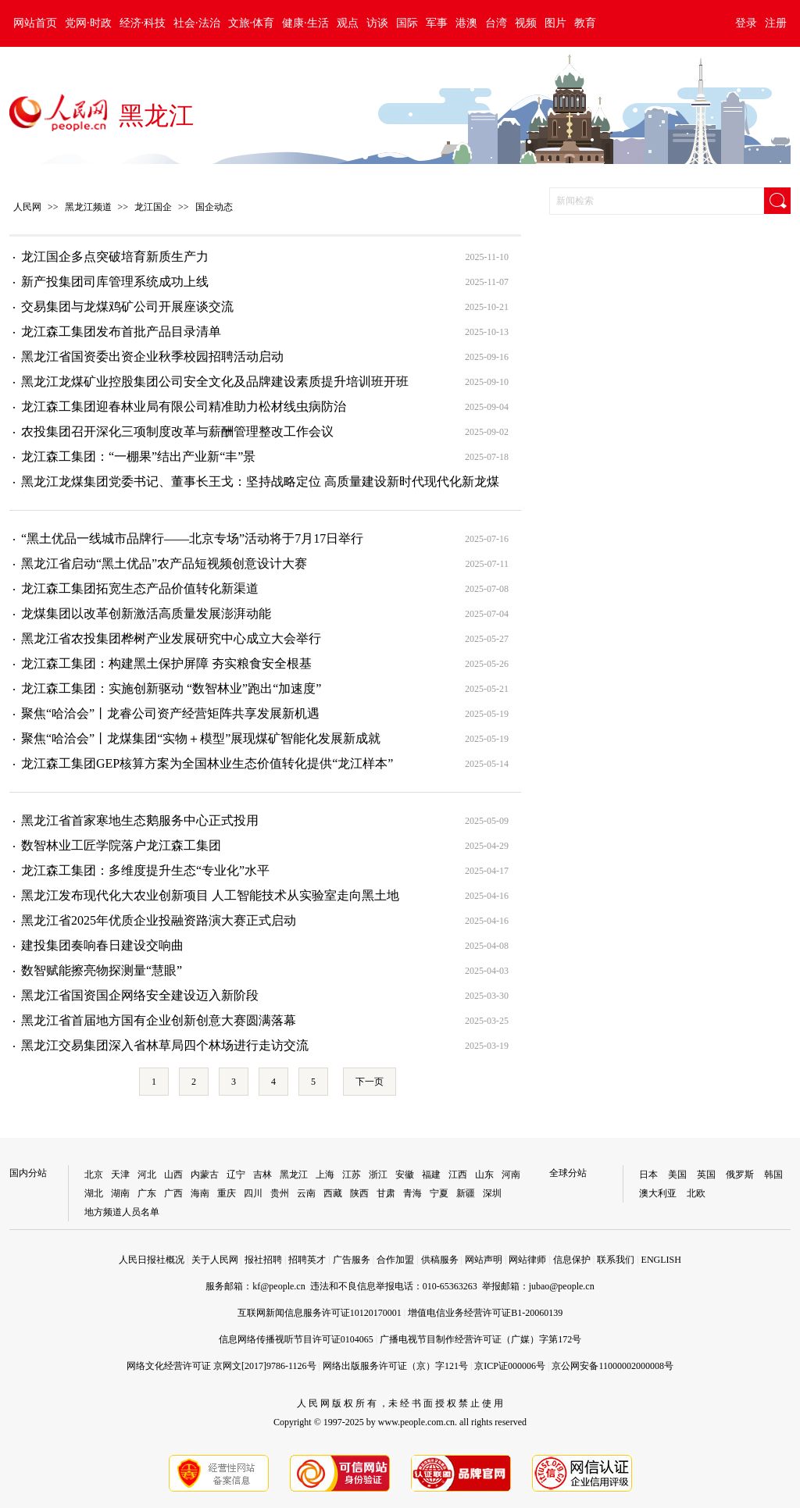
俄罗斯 (740, 1174)
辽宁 (236, 1174)
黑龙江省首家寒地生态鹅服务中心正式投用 (140, 820)
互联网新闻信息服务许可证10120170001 (320, 1312)
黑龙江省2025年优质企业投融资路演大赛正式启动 (158, 920)
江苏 (351, 1174)
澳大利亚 (658, 1193)
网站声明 (483, 1259)
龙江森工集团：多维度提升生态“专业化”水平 (145, 870)
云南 (306, 1193)
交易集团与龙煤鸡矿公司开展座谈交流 (127, 306)
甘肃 (386, 1193)
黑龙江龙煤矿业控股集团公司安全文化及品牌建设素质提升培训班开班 (215, 381)
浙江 (378, 1174)
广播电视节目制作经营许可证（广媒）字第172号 (480, 1339)
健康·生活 (305, 23)
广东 (147, 1193)
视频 (526, 23)
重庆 (226, 1193)
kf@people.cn (278, 1286)
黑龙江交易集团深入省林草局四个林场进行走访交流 (165, 1045)
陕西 (359, 1193)
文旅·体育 (251, 23)
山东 (484, 1174)
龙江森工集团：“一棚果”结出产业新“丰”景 (138, 456)
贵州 (279, 1193)
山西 (173, 1174)
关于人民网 (214, 1259)
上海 (325, 1174)
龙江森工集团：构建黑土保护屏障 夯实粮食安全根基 (166, 663)
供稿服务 (440, 1259)
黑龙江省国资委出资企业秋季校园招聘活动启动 (152, 356)
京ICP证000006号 (509, 1365)
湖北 (93, 1193)
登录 (746, 23)
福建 (431, 1174)
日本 (648, 1174)
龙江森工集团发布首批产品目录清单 (121, 331)
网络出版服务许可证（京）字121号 (395, 1365)
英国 (706, 1174)
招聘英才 (307, 1259)
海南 (200, 1193)
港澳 (466, 23)
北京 (93, 1174)
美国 (677, 1174)
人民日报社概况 (151, 1259)
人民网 (27, 206)
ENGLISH (661, 1259)
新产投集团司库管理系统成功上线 (115, 281)
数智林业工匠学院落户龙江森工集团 (121, 845)
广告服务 (351, 1259)
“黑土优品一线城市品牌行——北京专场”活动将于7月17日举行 (192, 538)
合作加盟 (395, 1259)
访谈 (377, 23)
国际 (407, 23)
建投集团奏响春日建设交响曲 (102, 945)
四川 (253, 1193)
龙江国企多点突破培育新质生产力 (115, 256)
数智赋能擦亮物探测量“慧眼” (101, 970)
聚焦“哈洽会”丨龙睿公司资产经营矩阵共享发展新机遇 (170, 713)
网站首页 (35, 23)
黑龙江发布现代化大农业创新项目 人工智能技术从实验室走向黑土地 (210, 895)
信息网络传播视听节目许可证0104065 (296, 1339)
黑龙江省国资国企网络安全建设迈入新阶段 (140, 995)
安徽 (404, 1174)
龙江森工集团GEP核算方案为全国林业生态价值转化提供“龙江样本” (207, 763)
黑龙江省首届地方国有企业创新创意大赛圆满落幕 (158, 1020)
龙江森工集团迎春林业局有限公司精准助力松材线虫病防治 (183, 406)
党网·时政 (88, 23)
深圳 (492, 1193)
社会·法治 (196, 23)
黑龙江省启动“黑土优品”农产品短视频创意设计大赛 (164, 563)
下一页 (369, 1081)
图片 (555, 23)
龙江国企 (153, 206)
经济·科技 (143, 23)
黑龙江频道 (88, 206)
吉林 (262, 1174)
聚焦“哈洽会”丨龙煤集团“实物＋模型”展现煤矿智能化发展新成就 (200, 738)
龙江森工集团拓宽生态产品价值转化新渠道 (140, 588)
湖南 (120, 1193)
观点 (348, 23)
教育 (585, 23)
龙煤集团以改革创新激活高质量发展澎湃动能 (146, 613)
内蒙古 (205, 1174)
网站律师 (527, 1259)
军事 (437, 23)
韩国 (773, 1174)
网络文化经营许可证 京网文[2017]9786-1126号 (221, 1365)
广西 (173, 1193)
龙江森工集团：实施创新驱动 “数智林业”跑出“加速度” (171, 688)
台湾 (496, 23)
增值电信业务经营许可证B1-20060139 (485, 1312)
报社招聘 (263, 1259)
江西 (457, 1174)
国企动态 (214, 206)
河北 (147, 1174)
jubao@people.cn (562, 1286)
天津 (120, 1174)
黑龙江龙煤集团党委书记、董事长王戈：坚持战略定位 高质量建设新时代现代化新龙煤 (260, 481)
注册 (776, 23)
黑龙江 (156, 116)
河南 (511, 1174)
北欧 (696, 1193)
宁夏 (439, 1193)
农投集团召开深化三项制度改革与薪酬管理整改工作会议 (177, 431)
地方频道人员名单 (121, 1212)
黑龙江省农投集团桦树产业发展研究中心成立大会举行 (171, 638)
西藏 (332, 1193)
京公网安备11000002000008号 (612, 1365)
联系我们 (615, 1259)
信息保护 (572, 1259)
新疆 (465, 1193)
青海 (412, 1193)
